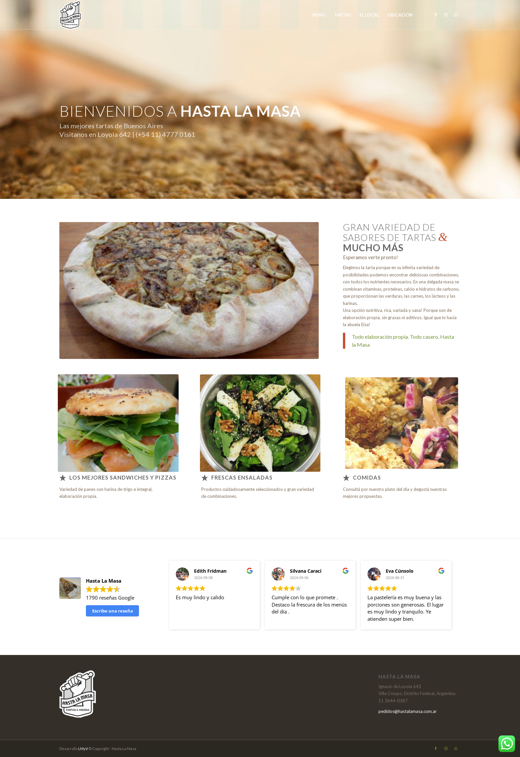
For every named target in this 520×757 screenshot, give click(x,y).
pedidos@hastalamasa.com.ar (407, 711)
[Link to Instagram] (446, 15)
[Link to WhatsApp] (456, 15)
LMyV (83, 748)
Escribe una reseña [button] (112, 611)
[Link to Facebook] (436, 15)
